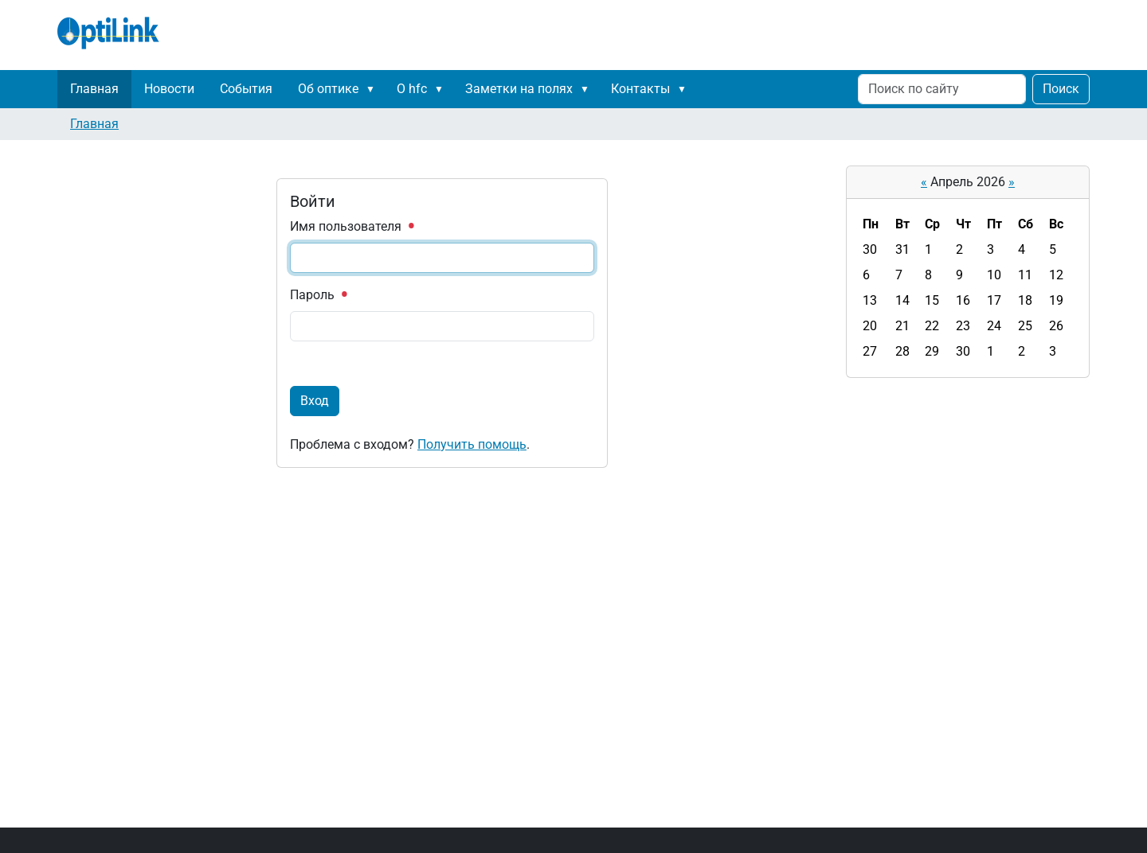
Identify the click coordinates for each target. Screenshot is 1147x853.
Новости (169, 88)
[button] (373, 89)
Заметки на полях (519, 88)
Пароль (318, 294)
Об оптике (328, 88)
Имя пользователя (351, 226)
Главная (94, 88)
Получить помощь (472, 444)
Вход (314, 400)
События (246, 88)
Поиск (1061, 88)
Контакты (640, 88)
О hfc (412, 88)
